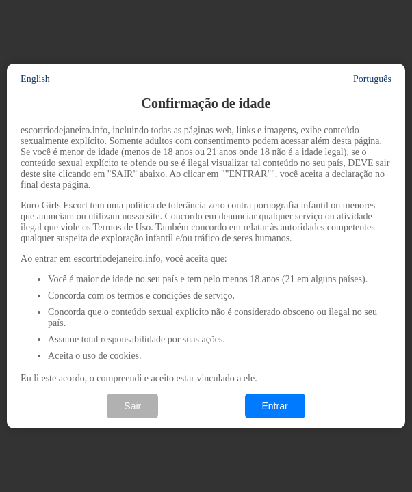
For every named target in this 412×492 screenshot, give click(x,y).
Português (372, 79)
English (35, 79)
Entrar (275, 405)
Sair (132, 405)
